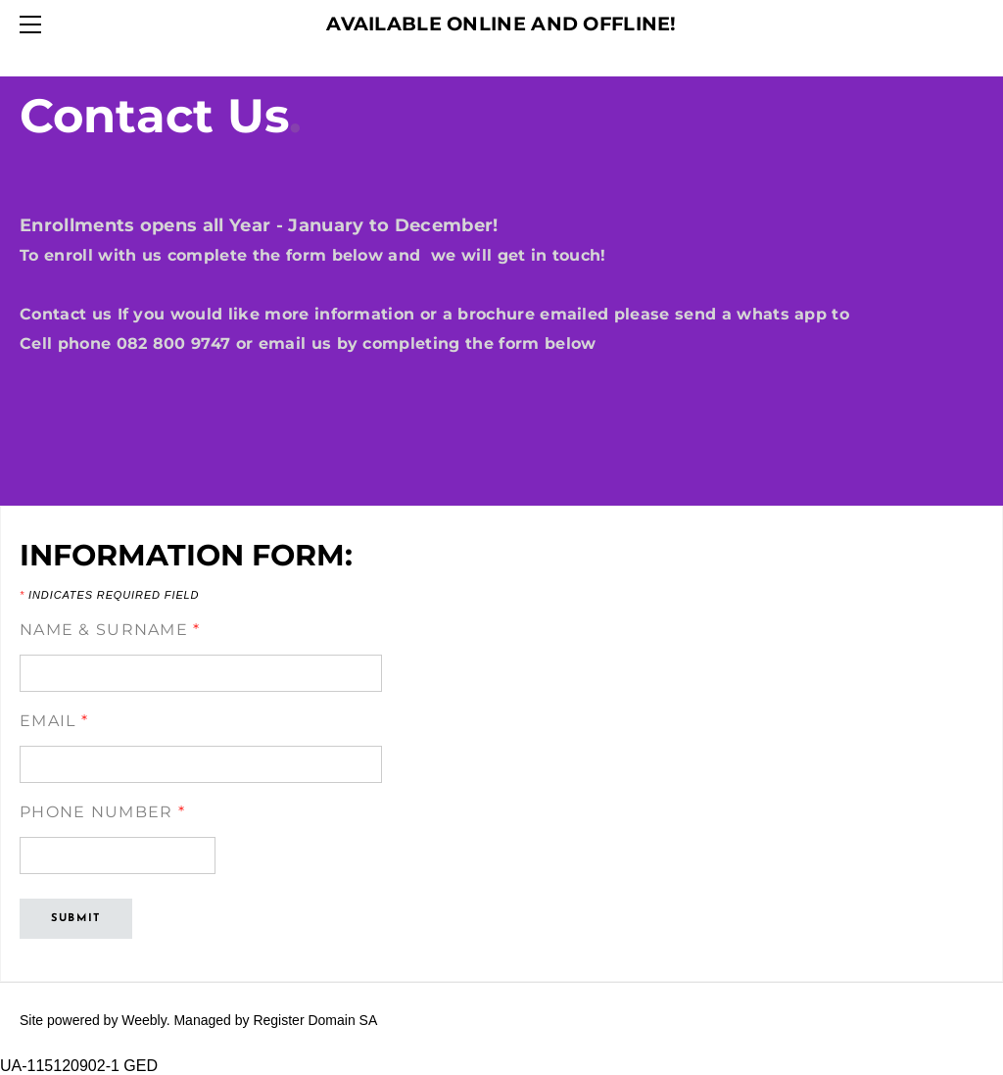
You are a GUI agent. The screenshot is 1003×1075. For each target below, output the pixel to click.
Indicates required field (109, 595)
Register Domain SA (315, 1020)
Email (54, 720)
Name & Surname (110, 629)
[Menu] (34, 24)
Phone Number (102, 812)
